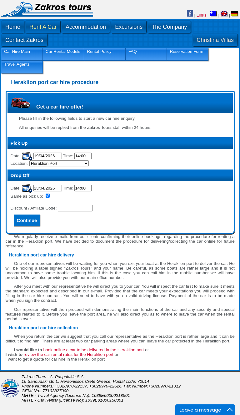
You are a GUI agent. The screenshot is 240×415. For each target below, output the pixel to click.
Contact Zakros (24, 40)
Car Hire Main (17, 51)
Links (202, 15)
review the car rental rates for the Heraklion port (68, 354)
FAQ (132, 51)
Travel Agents (17, 64)
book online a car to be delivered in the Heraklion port (93, 349)
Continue (27, 220)
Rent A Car (43, 27)
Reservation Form (186, 51)
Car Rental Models (63, 51)
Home (12, 27)
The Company (169, 27)
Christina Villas (215, 40)
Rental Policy (99, 51)
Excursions (128, 27)
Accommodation (86, 27)
